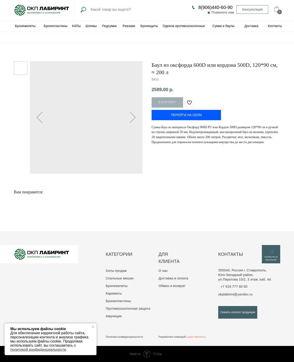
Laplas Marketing (196, 336)
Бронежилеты (117, 286)
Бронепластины (118, 301)
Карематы (114, 293)
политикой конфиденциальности (38, 349)
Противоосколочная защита (128, 308)
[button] (252, 9)
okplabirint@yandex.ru (235, 294)
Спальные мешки (119, 278)
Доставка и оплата (173, 278)
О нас (163, 271)
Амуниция (114, 316)
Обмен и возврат (172, 286)
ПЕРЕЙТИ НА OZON (186, 115)
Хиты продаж (116, 271)
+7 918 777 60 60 (233, 286)
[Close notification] (93, 327)
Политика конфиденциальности (124, 336)
